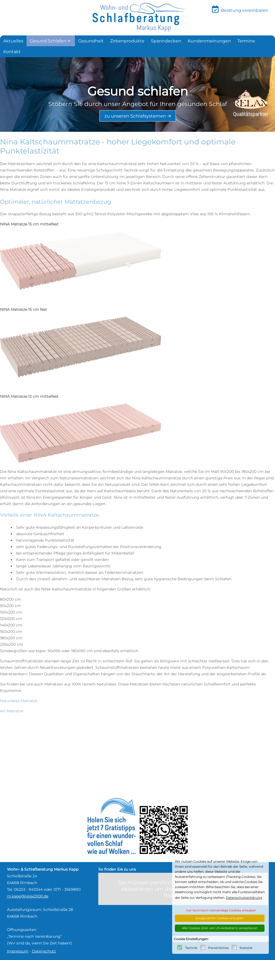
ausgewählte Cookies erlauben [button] (220, 918)
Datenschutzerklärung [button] (244, 898)
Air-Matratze (11, 711)
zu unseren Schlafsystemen (135, 116)
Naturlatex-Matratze (18, 700)
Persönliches (218, 948)
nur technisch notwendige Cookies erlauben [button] (221, 910)
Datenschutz (44, 951)
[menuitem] (13, 40)
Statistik (246, 948)
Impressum (17, 951)
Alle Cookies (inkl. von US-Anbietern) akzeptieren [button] (220, 928)
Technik (191, 948)
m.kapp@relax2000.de (27, 896)
